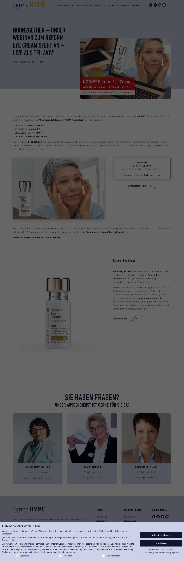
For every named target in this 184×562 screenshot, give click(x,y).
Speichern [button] (161, 543)
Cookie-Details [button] (148, 553)
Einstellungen (44, 552)
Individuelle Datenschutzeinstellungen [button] (161, 549)
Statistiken (65, 555)
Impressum (175, 553)
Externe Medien (111, 555)
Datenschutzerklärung (123, 549)
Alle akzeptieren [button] (161, 535)
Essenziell (22, 555)
